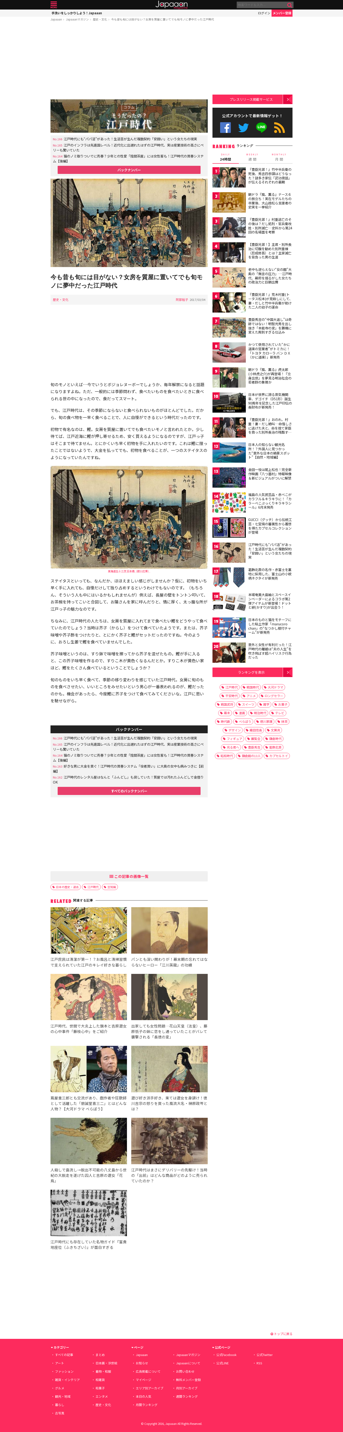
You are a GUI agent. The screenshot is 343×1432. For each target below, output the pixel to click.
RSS (279, 127)
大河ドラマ (275, 687)
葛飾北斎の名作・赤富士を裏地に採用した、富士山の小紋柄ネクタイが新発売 (270, 574)
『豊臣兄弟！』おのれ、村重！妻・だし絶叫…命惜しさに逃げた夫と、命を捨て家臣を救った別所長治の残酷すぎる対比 (270, 428)
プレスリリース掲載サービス (251, 99)
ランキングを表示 (251, 672)
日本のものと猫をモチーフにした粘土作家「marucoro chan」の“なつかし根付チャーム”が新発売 (269, 626)
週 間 (252, 157)
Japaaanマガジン (77, 19)
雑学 (266, 704)
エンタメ (102, 1396)
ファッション (64, 1371)
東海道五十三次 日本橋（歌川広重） (129, 571)
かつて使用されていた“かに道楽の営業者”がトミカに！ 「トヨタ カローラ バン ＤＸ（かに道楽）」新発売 (270, 351)
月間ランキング (146, 1404)
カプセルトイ (278, 756)
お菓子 (283, 704)
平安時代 (231, 695)
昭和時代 (227, 756)
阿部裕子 (182, 299)
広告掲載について (148, 1371)
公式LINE (261, 127)
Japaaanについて (188, 1363)
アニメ (251, 695)
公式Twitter (243, 127)
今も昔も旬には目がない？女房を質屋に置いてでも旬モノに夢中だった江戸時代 (162, 19)
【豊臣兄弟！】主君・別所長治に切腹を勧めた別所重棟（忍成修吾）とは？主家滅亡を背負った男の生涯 (270, 251)
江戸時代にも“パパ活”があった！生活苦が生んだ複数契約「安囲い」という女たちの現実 (130, 138)
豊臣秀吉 (254, 747)
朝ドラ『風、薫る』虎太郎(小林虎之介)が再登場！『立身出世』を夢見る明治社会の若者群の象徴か (270, 376)
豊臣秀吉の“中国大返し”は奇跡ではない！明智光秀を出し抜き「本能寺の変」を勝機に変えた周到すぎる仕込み (270, 326)
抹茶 (284, 721)
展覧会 (255, 738)
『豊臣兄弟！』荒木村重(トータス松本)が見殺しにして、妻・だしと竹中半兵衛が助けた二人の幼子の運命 (270, 301)
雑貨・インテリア (67, 1379)
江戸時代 (93, 887)
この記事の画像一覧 (129, 876)
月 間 (279, 157)
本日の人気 (143, 1396)
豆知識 (111, 887)
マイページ (143, 1379)
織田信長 (256, 730)
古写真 (59, 1413)
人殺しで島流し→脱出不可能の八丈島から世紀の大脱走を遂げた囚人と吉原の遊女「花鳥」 (88, 1175)
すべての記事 (64, 1354)
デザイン (234, 730)
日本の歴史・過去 (67, 887)
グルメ (59, 1388)
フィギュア (234, 738)
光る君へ (233, 747)
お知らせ (142, 1363)
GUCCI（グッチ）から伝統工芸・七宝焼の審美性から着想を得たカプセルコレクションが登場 (270, 526)
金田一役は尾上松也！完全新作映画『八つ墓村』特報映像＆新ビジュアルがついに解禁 (270, 474)
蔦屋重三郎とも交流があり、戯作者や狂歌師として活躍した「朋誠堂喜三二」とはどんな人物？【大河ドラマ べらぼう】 (88, 1103)
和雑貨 (100, 1379)
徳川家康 (266, 721)
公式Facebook (225, 127)
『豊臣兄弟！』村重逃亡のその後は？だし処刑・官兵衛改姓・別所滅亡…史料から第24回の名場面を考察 (270, 226)
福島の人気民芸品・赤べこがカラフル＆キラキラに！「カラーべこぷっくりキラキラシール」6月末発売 (270, 501)
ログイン (264, 13)
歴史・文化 (100, 19)
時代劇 (225, 721)
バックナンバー (129, 169)
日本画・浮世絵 (106, 1363)
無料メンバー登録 (188, 1379)
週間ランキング (187, 1396)
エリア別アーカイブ (149, 1388)
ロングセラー (274, 695)
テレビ (279, 713)
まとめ (100, 1354)
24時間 (225, 157)
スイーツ (248, 704)
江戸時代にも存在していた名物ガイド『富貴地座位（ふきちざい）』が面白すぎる (88, 1244)
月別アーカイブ (186, 1388)
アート (59, 1363)
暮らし (59, 1404)
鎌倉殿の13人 (251, 756)
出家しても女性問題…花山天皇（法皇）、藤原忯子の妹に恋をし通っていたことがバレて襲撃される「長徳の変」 (169, 1031)
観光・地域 (63, 1396)
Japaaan (171, 5)
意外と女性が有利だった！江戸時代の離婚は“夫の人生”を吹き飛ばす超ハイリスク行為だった (270, 651)
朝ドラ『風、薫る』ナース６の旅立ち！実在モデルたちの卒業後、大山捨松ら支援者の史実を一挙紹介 (270, 201)
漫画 (242, 713)
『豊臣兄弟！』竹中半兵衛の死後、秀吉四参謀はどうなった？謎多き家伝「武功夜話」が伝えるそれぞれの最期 (270, 176)
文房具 (275, 730)
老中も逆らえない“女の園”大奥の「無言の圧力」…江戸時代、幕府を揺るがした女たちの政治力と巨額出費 (270, 276)
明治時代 (260, 713)
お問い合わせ (185, 1371)
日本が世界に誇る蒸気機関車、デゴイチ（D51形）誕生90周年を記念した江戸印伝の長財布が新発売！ (270, 401)
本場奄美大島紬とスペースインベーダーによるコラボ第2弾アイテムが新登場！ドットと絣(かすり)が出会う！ (269, 601)
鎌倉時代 (275, 738)
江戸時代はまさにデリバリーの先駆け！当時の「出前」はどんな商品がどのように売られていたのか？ (169, 1175)
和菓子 (100, 1388)
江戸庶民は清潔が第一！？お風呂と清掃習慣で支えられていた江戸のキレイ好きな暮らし (88, 961)
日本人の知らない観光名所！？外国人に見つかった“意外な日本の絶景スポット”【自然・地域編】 (269, 451)
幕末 (227, 713)
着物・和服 (103, 1371)
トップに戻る (282, 1333)
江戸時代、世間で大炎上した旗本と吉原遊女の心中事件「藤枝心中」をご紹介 (88, 1028)
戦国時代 (253, 687)
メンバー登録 (282, 13)
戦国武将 (227, 704)
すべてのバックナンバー (129, 790)
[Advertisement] (129, 61)
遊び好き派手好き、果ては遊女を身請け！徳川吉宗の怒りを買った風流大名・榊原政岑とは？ (169, 1103)
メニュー (53, 4)
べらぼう (245, 721)
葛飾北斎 (275, 747)
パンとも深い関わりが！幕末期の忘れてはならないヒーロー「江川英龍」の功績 (169, 961)
